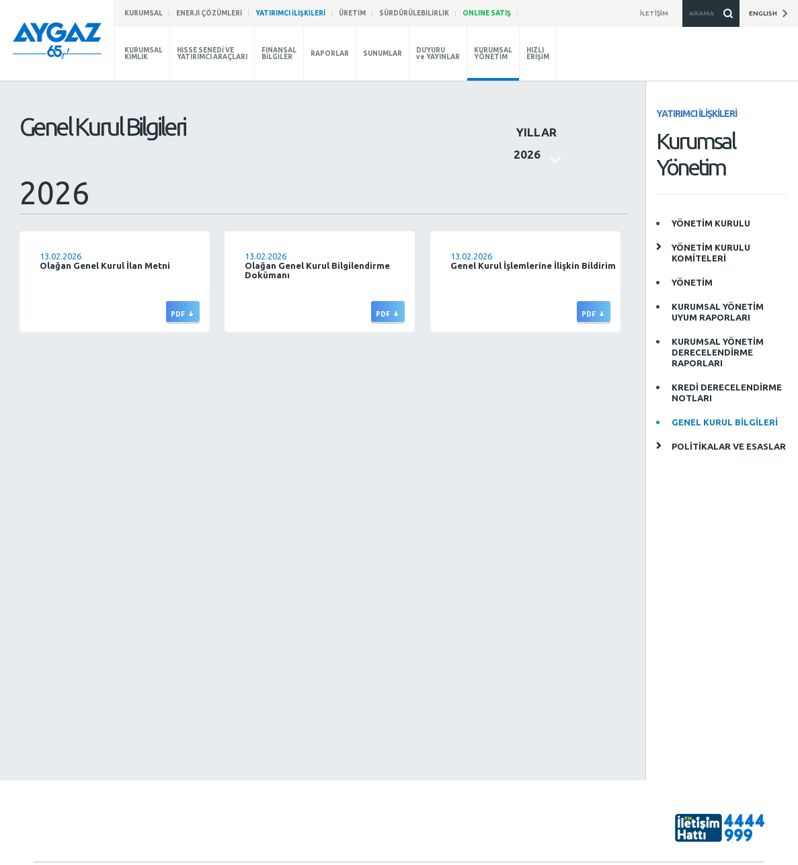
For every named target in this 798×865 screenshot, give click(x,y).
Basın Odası (55, 734)
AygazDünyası (701, 771)
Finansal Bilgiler (180, 728)
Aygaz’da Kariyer (65, 703)
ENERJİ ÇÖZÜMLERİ (421, 664)
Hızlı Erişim (171, 805)
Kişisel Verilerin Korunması (550, 859)
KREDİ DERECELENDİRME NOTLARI (727, 392)
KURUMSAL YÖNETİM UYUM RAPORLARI (718, 312)
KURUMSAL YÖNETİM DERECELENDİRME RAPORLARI (718, 352)
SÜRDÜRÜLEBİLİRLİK (306, 664)
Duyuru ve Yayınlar (186, 774)
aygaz (683, 727)
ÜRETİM (400, 688)
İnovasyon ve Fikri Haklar (80, 718)
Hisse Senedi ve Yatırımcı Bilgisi (197, 708)
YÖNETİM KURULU (711, 223)
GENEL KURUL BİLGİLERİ (725, 422)
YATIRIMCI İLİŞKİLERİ (189, 664)
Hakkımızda (55, 688)
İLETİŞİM (401, 735)
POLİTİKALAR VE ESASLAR (729, 446)
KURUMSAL (54, 664)
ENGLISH (768, 13)
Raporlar (167, 743)
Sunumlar (168, 759)
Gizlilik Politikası (734, 859)
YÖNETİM (692, 282)
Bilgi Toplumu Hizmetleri (652, 859)
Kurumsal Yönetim (185, 688)
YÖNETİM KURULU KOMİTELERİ (711, 253)
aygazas (688, 682)
